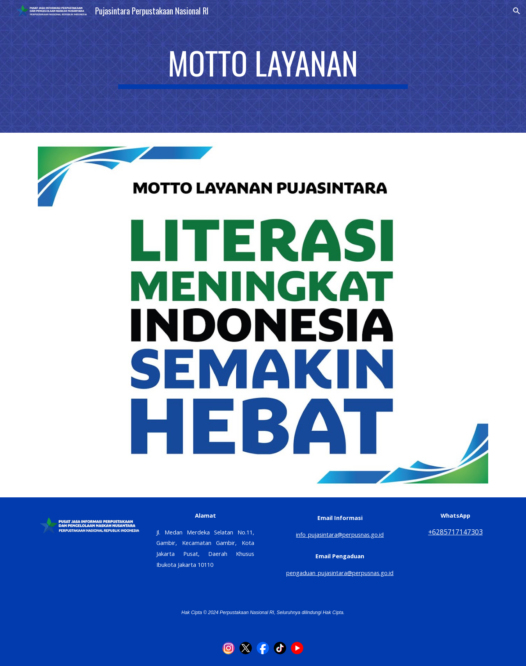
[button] (516, 11)
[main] (263, 66)
